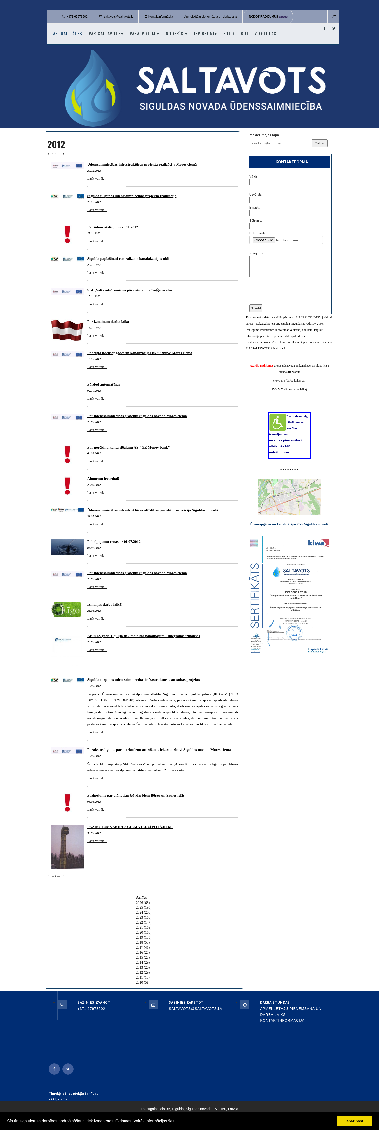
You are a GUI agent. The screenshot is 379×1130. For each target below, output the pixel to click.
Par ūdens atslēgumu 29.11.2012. (113, 227)
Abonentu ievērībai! (103, 479)
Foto (229, 33)
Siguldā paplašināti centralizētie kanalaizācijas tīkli (128, 259)
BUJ (244, 33)
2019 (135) (144, 937)
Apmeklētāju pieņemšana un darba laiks (211, 16)
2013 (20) (143, 967)
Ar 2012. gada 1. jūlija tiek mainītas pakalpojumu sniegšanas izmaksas (143, 636)
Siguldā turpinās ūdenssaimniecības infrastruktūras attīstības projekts (143, 680)
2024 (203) (144, 912)
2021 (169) (144, 927)
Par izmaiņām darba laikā (108, 322)
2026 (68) (143, 902)
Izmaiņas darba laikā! (105, 604)
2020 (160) (144, 932)
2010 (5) (142, 982)
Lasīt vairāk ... (97, 178)
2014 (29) (143, 962)
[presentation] (286, 294)
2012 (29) (143, 972)
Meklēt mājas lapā (264, 135)
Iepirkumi (205, 33)
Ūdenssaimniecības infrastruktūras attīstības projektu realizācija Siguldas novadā (152, 510)
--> (62, 154)
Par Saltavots (106, 33)
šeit (171, 1121)
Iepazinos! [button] (354, 1121)
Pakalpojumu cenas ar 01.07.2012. (114, 542)
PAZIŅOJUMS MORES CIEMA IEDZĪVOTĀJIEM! (130, 827)
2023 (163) (144, 917)
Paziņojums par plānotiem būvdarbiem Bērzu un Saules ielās (136, 795)
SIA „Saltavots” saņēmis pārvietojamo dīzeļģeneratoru (131, 290)
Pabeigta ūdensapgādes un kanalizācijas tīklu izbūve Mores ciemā (139, 353)
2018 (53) (143, 942)
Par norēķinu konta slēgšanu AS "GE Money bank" (128, 447)
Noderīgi (177, 33)
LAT (333, 16)
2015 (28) (143, 957)
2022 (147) (144, 922)
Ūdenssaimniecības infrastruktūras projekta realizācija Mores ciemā (142, 164)
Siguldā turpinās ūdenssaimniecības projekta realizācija (132, 196)
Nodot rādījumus (268, 16)
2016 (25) (143, 952)
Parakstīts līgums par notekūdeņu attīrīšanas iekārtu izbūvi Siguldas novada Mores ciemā (159, 750)
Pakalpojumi (144, 33)
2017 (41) (143, 947)
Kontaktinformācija (160, 16)
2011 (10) (143, 977)
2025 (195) (144, 907)
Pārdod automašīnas (103, 384)
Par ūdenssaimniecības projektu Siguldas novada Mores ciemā (137, 416)
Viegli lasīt (268, 33)
